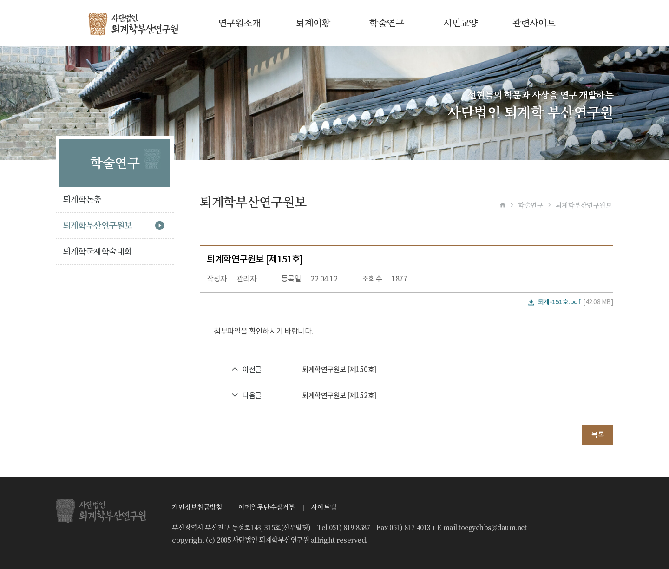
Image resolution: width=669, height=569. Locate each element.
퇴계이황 (313, 23)
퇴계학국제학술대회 (97, 251)
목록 (597, 435)
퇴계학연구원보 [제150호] (339, 370)
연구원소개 (239, 23)
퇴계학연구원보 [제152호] (339, 396)
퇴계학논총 (82, 199)
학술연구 (386, 23)
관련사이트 (534, 23)
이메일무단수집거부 (266, 507)
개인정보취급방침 (197, 507)
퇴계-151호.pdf (559, 302)
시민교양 (460, 23)
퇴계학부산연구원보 (97, 225)
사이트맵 (323, 507)
